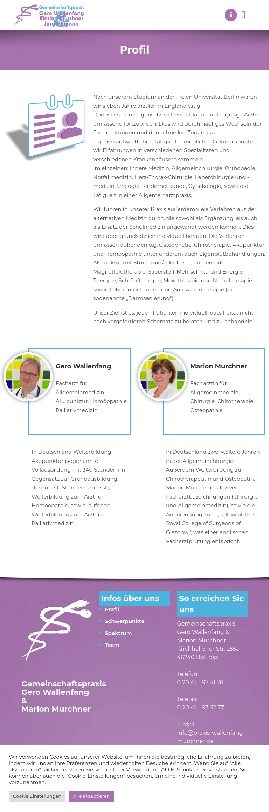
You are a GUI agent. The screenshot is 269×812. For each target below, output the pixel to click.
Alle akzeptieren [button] (91, 796)
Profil (112, 609)
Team (112, 645)
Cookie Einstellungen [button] (37, 796)
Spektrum (118, 633)
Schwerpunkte (124, 621)
